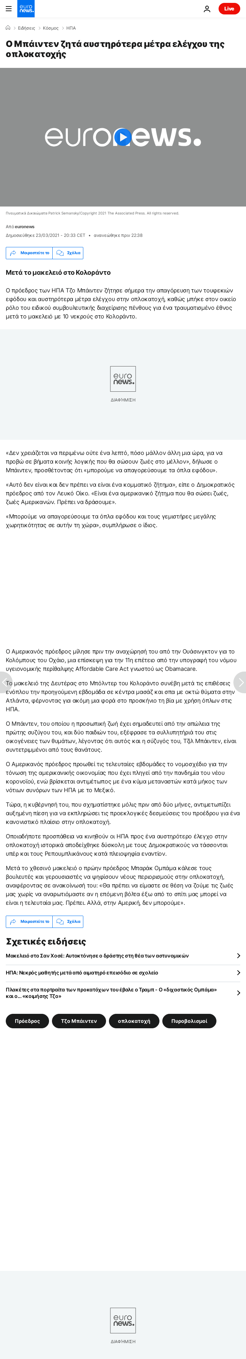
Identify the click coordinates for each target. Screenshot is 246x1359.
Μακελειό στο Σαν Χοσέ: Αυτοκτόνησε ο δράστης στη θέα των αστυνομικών (97, 955)
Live (229, 8)
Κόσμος (50, 28)
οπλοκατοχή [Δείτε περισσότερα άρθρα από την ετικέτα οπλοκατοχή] (134, 1020)
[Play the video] (123, 137)
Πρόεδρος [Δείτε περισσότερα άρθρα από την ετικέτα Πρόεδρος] (27, 1020)
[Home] (8, 27)
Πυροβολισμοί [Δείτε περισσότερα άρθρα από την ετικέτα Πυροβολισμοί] (189, 1020)
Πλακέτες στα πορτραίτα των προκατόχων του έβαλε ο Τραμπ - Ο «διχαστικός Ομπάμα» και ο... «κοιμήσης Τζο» (111, 992)
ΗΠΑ (71, 28)
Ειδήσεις (26, 28)
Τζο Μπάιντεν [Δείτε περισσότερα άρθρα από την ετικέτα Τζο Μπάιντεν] (79, 1020)
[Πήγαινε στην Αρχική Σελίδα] (26, 8)
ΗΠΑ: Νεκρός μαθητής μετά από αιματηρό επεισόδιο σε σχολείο (82, 972)
